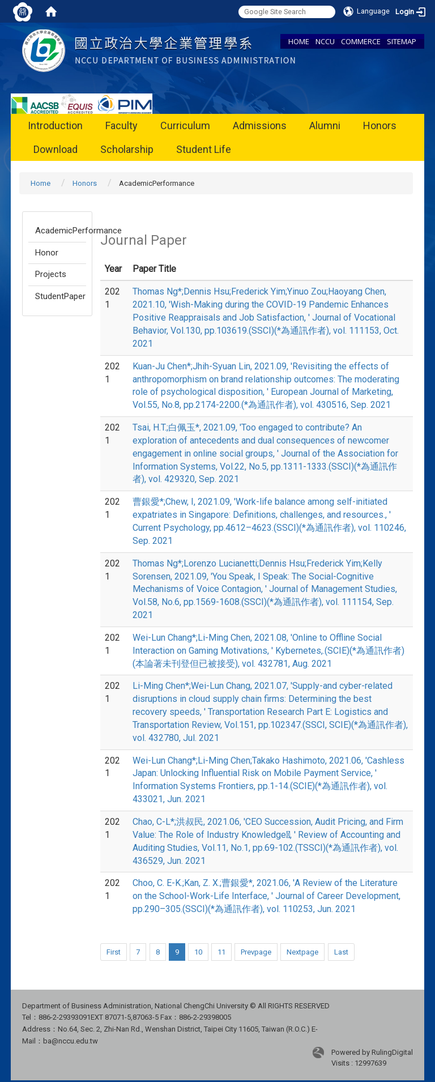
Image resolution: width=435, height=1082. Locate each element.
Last (341, 952)
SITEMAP (401, 41)
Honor (46, 253)
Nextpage (302, 952)
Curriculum (185, 125)
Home (40, 183)
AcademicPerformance (60, 230)
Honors (379, 125)
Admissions (260, 125)
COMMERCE (361, 41)
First (113, 952)
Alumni (324, 125)
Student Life (203, 149)
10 (198, 952)
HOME (298, 41)
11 (221, 952)
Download (55, 149)
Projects (50, 274)
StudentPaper (60, 296)
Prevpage (256, 952)
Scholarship (126, 149)
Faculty (121, 125)
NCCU (325, 41)
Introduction (55, 125)
